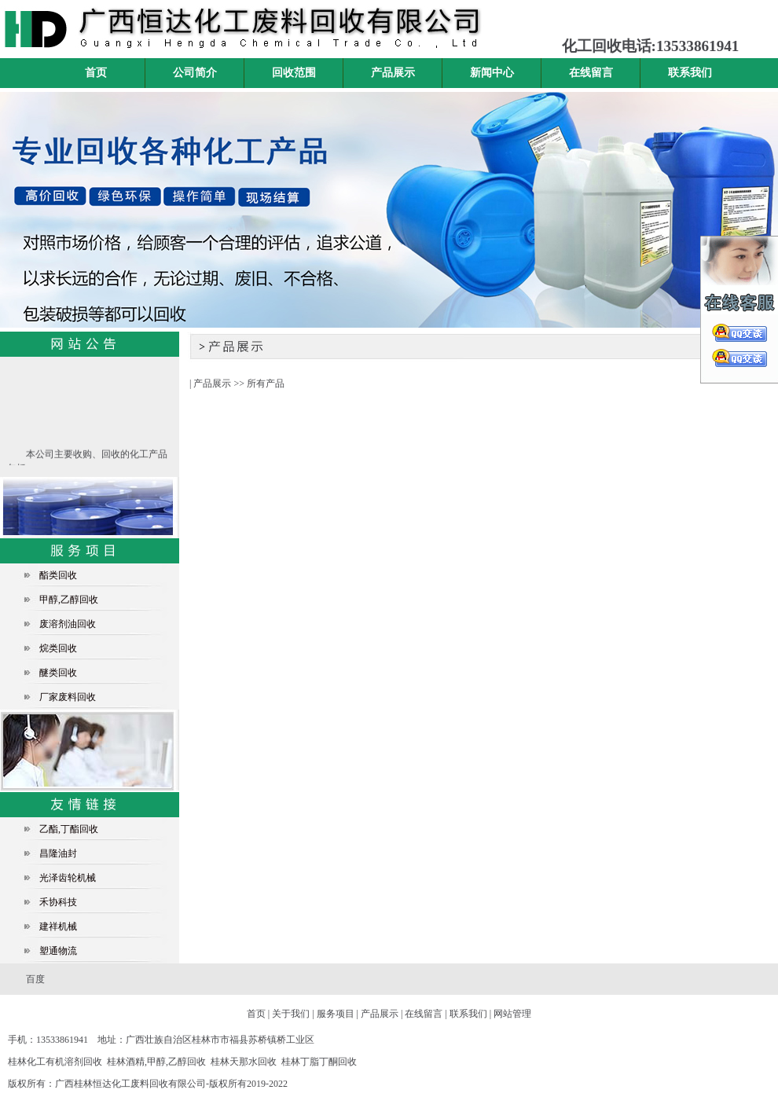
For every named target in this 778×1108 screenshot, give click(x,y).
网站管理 (512, 1013)
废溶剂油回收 (67, 623)
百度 (35, 979)
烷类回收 (58, 648)
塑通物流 (58, 950)
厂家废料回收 (67, 697)
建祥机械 (58, 926)
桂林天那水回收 (244, 1061)
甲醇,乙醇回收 (68, 599)
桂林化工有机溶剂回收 (55, 1061)
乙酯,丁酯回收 (68, 829)
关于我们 (291, 1013)
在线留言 (591, 73)
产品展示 (393, 73)
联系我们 (690, 73)
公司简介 (195, 73)
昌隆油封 (58, 853)
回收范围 (294, 73)
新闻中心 (492, 73)
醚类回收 (58, 672)
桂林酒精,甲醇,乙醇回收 (156, 1061)
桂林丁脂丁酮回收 (319, 1061)
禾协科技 (58, 902)
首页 (96, 73)
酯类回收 (58, 575)
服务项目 (335, 1013)
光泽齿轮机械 (67, 877)
